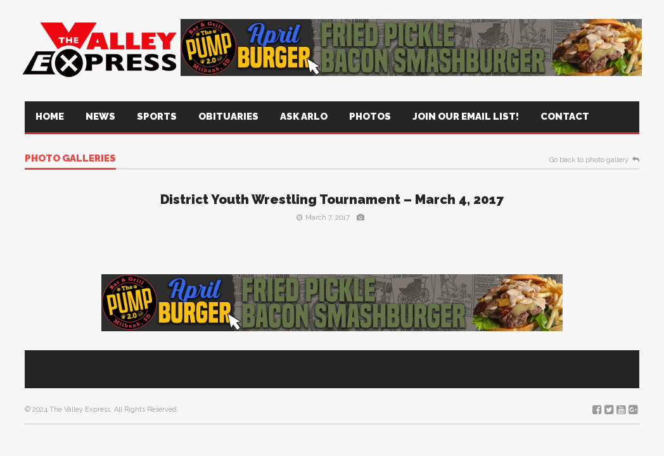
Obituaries (228, 116)
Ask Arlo (304, 116)
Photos (370, 116)
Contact (564, 116)
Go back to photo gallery (589, 160)
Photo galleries (70, 159)
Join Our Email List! (465, 116)
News (100, 116)
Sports (157, 116)
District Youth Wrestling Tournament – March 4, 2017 (332, 199)
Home (49, 116)
